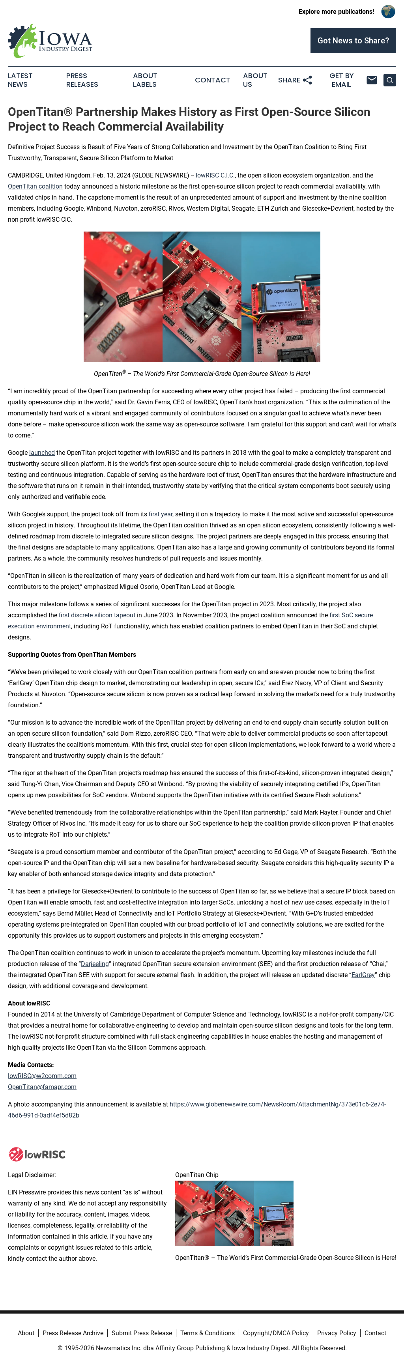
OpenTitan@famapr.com (42, 1087)
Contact (212, 80)
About (26, 1333)
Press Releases (82, 80)
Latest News (20, 80)
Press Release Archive (73, 1333)
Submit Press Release (142, 1333)
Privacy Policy (336, 1333)
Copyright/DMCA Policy (276, 1333)
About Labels (145, 80)
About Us (255, 80)
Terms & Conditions (207, 1333)
